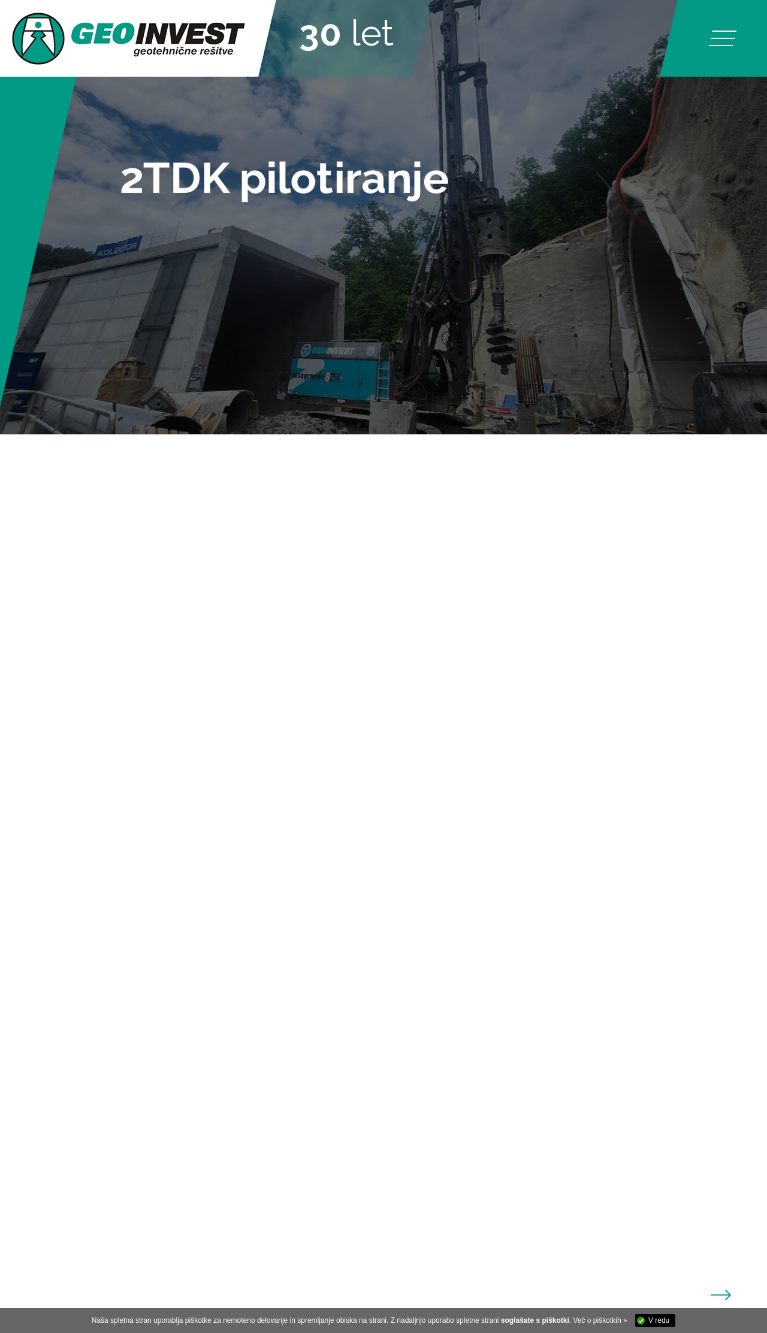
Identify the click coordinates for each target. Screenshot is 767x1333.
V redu (658, 1320)
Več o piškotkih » (600, 1320)
